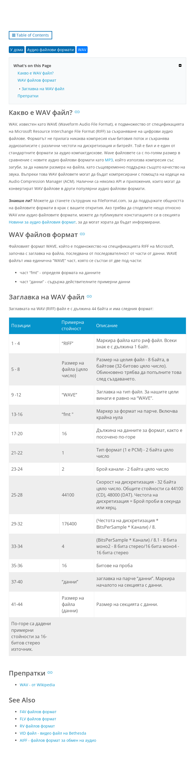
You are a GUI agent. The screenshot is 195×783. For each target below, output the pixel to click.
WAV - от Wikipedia (37, 684)
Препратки (28, 95)
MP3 (109, 159)
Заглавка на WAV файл (43, 88)
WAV (82, 49)
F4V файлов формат (38, 711)
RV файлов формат (37, 726)
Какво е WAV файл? (36, 73)
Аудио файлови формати (50, 49)
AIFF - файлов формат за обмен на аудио (58, 740)
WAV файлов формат (37, 80)
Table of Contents (30, 35)
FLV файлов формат (38, 718)
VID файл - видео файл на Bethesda (53, 733)
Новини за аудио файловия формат (42, 222)
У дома (16, 49)
